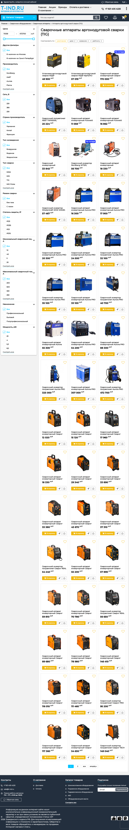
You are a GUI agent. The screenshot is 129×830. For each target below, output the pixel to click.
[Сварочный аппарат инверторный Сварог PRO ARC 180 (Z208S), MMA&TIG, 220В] (83, 463)
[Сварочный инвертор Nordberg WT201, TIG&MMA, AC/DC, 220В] (83, 149)
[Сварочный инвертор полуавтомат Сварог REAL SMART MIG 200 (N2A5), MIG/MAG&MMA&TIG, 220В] (54, 552)
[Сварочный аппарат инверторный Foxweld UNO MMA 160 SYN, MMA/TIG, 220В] (83, 104)
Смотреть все (8, 89)
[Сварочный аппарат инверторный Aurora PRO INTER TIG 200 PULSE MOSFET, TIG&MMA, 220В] (83, 284)
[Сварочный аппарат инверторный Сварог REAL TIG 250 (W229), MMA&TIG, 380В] (54, 642)
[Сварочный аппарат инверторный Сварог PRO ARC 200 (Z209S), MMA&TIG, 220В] (54, 508)
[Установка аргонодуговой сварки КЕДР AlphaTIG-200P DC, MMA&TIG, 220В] (83, 60)
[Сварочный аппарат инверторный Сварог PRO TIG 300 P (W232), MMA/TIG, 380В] (112, 642)
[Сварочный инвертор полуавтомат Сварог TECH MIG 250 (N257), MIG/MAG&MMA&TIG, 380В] (112, 732)
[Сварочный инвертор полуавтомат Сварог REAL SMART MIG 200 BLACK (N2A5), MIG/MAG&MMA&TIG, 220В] (112, 597)
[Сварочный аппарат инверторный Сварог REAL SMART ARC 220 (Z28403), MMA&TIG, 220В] (54, 463)
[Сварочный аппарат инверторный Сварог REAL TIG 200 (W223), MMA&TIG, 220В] (112, 508)
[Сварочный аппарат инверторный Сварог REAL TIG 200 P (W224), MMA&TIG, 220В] (54, 597)
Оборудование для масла (78, 799)
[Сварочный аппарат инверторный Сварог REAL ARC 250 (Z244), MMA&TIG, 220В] (112, 463)
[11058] (8, 34)
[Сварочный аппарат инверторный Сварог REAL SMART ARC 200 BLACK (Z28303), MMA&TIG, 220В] (112, 418)
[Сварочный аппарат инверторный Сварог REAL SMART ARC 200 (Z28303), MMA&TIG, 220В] (83, 418)
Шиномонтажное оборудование (80, 785)
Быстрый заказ (59, 85)
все (84, 766)
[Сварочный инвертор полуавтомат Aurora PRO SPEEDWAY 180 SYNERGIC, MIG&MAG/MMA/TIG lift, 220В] (112, 239)
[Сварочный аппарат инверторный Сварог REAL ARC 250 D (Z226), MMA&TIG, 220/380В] (83, 552)
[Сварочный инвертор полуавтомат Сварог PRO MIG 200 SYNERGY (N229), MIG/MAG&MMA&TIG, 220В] (112, 687)
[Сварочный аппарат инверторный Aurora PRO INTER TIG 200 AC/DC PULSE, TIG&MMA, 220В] (83, 328)
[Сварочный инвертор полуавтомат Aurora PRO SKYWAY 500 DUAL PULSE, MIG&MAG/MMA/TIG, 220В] (112, 373)
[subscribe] (113, 790)
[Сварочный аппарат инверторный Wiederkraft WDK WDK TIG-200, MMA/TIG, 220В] (112, 149)
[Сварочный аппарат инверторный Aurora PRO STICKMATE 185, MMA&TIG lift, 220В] (112, 194)
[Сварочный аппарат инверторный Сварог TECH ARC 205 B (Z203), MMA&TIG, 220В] (83, 508)
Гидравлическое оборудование (80, 792)
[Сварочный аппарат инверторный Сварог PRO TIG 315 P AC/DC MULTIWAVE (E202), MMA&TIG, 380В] (112, 60)
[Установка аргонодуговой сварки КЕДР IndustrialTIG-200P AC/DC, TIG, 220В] (54, 60)
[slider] (4, 39)
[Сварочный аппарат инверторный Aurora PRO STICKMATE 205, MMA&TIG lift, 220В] (54, 239)
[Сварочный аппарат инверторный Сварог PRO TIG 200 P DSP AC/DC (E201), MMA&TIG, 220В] (83, 687)
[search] (69, 17)
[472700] (24, 34)
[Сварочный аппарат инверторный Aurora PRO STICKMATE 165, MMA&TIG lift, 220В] (83, 194)
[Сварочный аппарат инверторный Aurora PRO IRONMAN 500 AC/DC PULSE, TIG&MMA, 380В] (83, 373)
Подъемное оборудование (78, 789)
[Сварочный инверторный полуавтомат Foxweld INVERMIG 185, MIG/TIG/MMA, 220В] (54, 149)
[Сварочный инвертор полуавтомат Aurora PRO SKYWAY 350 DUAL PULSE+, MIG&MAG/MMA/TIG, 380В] (54, 373)
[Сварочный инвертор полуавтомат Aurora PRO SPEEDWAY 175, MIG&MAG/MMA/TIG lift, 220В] (112, 284)
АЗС (69, 795)
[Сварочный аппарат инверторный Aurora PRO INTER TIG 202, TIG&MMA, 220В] (83, 239)
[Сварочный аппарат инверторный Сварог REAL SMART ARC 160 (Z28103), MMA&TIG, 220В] (54, 418)
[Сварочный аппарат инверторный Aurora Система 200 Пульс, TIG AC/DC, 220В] (54, 328)
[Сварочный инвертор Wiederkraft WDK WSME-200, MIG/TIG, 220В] (54, 194)
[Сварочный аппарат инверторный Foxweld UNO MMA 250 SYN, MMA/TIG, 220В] (112, 104)
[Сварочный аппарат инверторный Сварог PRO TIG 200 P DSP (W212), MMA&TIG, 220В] (83, 597)
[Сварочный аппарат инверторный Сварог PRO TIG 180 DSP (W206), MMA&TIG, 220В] (83, 732)
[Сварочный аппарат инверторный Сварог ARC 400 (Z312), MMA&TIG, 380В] (54, 732)
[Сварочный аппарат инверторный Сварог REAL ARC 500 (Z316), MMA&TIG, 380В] (54, 687)
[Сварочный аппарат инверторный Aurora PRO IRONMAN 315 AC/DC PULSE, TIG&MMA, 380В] (112, 328)
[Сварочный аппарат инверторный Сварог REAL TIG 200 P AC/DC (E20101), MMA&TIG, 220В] (83, 642)
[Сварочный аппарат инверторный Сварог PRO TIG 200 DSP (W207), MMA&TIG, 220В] (112, 552)
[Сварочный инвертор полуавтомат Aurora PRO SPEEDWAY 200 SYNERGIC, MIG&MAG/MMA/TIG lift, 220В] (54, 284)
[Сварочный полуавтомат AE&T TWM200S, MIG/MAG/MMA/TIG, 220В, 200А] (54, 104)
